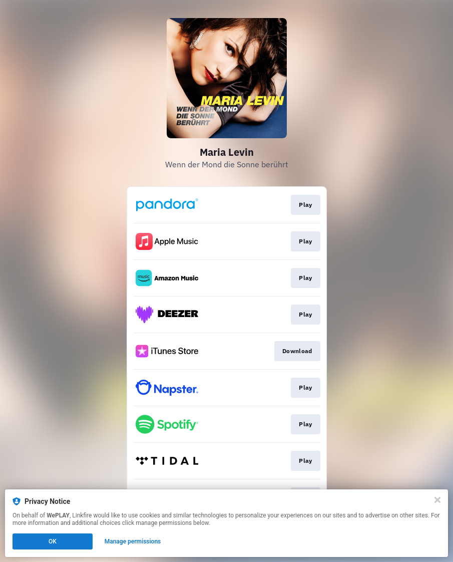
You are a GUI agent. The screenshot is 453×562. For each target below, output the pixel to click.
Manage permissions (133, 541)
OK (53, 541)
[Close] (437, 500)
